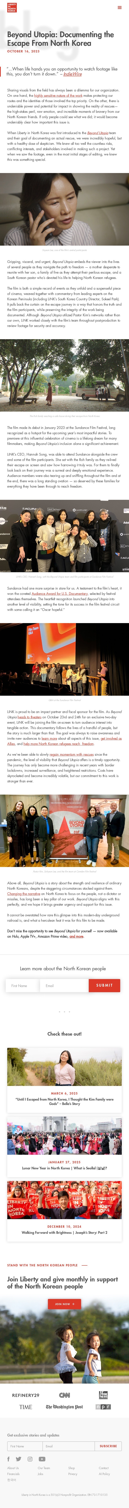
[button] (119, 8)
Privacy (72, 1474)
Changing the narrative (23, 894)
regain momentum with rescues (72, 754)
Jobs (40, 1474)
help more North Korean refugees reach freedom (58, 744)
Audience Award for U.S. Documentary (60, 593)
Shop (71, 1468)
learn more (49, 738)
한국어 (11, 1480)
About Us (13, 1468)
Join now (62, 1304)
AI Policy (104, 1474)
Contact (103, 1468)
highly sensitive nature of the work (58, 95)
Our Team (44, 1468)
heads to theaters (29, 717)
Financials (13, 1474)
